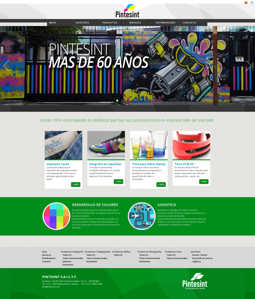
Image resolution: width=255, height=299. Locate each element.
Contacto (46, 261)
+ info (76, 184)
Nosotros (46, 255)
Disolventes (67, 264)
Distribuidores (48, 258)
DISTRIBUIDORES (165, 22)
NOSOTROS (82, 22)
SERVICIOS (135, 22)
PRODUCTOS (109, 22)
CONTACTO (189, 22)
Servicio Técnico (199, 255)
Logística (196, 261)
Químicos (66, 261)
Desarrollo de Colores (202, 258)
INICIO (52, 22)
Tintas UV (66, 255)
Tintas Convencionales (72, 258)
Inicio (44, 251)
